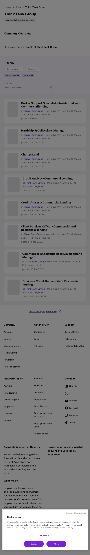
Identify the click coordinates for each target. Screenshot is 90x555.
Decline (34, 544)
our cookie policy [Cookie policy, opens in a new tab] (66, 528)
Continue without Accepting (76, 513)
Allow (56, 544)
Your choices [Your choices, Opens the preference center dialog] (44, 535)
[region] (45, 529)
